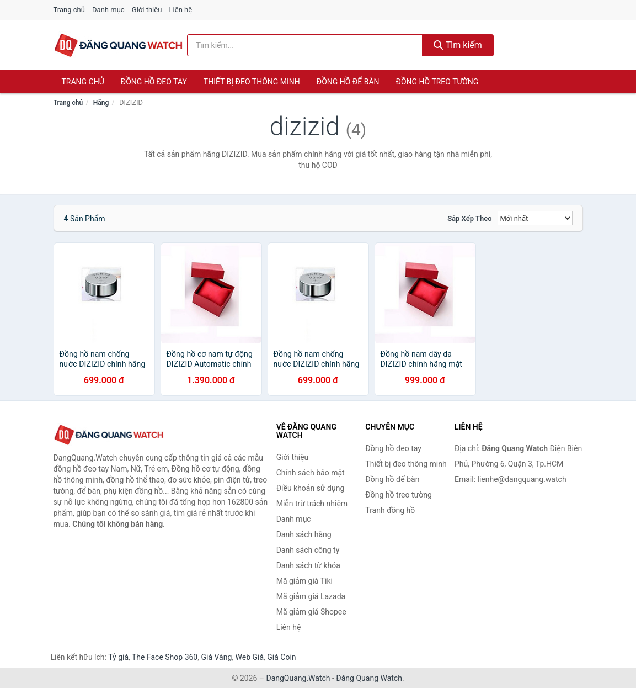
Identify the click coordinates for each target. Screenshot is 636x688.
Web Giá (250, 657)
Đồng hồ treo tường (437, 81)
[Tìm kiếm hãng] (305, 45)
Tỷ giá (118, 657)
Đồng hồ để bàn (348, 81)
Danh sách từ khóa (308, 565)
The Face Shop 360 (164, 657)
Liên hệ (181, 10)
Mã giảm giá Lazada (311, 596)
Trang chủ (69, 10)
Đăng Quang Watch (369, 678)
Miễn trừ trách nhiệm (312, 503)
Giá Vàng (216, 657)
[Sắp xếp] (535, 218)
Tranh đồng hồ (390, 510)
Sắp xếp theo (469, 218)
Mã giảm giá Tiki (304, 580)
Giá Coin (281, 657)
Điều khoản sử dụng (310, 488)
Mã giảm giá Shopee (311, 611)
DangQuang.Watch (298, 678)
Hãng (101, 103)
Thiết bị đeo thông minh (252, 81)
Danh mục (108, 10)
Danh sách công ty (308, 550)
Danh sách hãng (304, 534)
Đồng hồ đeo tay (154, 81)
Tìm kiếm (458, 45)
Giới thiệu (147, 10)
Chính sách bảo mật (310, 472)
